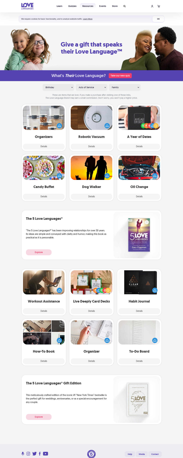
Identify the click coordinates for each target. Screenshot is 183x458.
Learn (59, 6)
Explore (39, 252)
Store (115, 6)
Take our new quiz (120, 75)
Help (130, 454)
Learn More (87, 19)
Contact (155, 454)
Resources (87, 6)
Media (142, 454)
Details (44, 146)
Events (102, 6)
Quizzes (72, 6)
